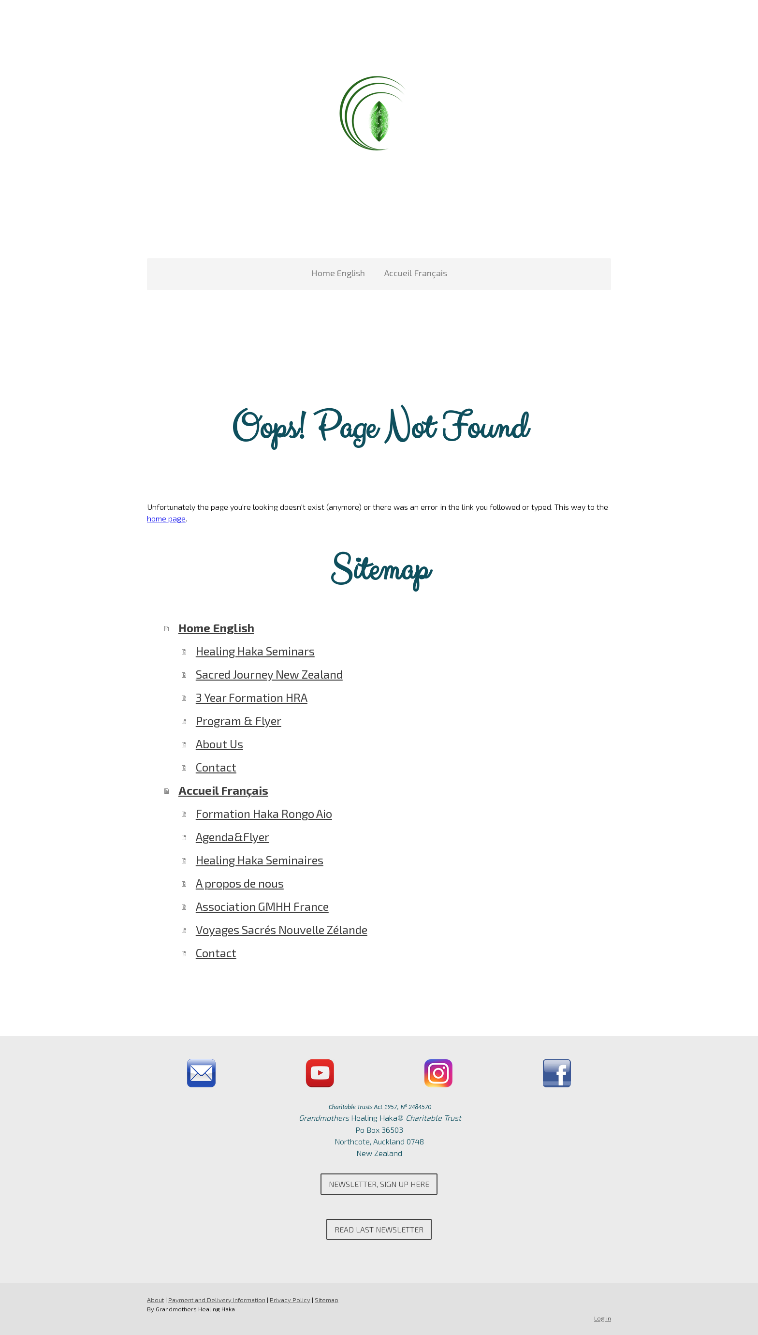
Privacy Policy (290, 1300)
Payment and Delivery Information (216, 1300)
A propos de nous (240, 883)
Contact (216, 767)
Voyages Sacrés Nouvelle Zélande (281, 929)
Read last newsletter (379, 1229)
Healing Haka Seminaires (259, 860)
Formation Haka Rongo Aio (264, 813)
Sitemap (326, 1300)
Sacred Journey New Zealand (269, 674)
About (155, 1300)
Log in (602, 1318)
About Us (219, 744)
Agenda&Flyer (232, 837)
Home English (338, 272)
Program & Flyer (238, 720)
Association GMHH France (262, 906)
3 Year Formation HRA (251, 697)
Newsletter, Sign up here (379, 1183)
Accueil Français (415, 272)
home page (166, 518)
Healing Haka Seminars (255, 651)
